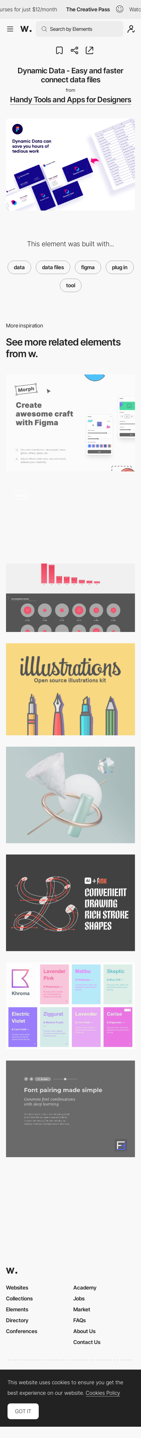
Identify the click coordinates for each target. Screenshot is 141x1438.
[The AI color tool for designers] (70, 1005)
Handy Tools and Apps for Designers (70, 99)
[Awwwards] (26, 29)
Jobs (79, 1298)
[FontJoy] (70, 1109)
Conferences (21, 1331)
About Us (84, 1331)
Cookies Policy (103, 1393)
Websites (17, 1287)
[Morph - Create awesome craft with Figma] (70, 422)
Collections (19, 1298)
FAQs (79, 1320)
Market (81, 1309)
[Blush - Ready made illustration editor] (70, 517)
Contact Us (86, 1342)
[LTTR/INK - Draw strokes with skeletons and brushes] (70, 903)
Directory (17, 1320)
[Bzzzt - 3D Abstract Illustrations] (70, 795)
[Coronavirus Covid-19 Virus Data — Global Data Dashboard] (70, 598)
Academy (85, 1287)
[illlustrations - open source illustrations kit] (70, 689)
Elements (17, 1309)
